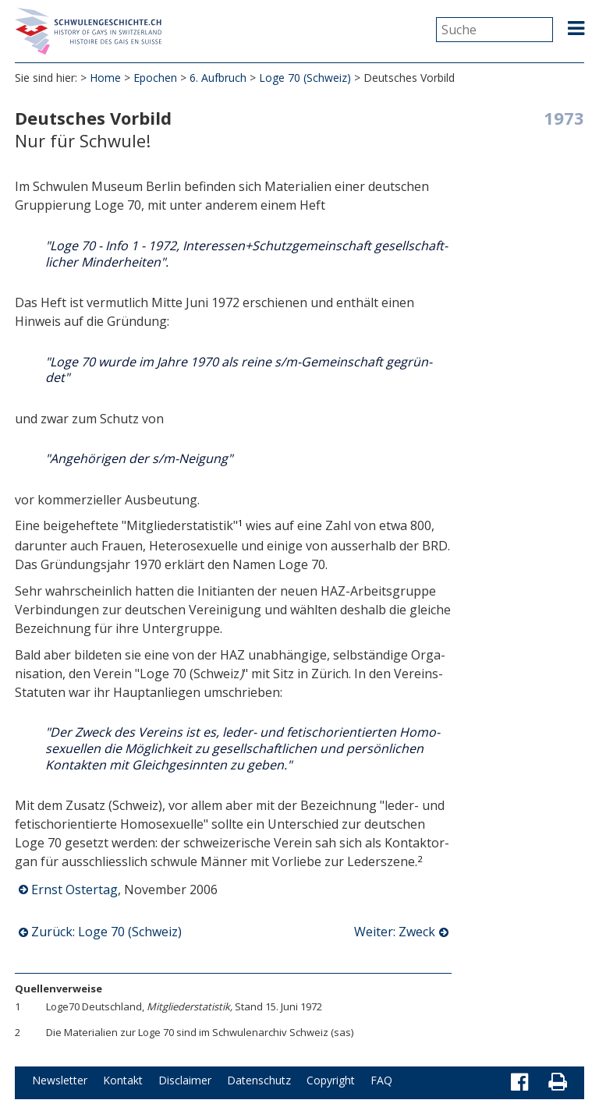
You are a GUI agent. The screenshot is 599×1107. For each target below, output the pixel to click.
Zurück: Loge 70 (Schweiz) (106, 931)
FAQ (381, 1080)
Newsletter (59, 1080)
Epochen (155, 77)
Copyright (331, 1080)
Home (105, 77)
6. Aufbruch (218, 77)
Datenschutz (259, 1080)
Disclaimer (184, 1080)
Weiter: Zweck (394, 931)
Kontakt (123, 1080)
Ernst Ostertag (74, 889)
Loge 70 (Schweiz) (305, 77)
